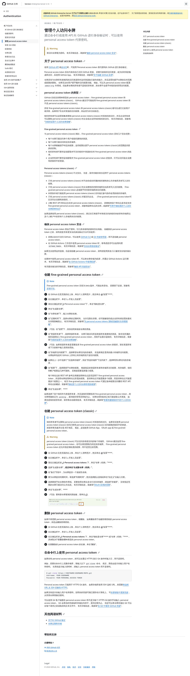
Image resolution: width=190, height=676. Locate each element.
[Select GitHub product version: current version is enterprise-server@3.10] (38, 4)
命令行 (64, 67)
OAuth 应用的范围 (102, 484)
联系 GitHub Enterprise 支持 (84, 16)
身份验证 (47, 23)
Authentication (12, 16)
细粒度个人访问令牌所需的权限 (81, 384)
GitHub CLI (86, 237)
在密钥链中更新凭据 (119, 592)
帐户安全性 (58, 23)
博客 (93, 667)
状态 (74, 667)
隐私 (69, 667)
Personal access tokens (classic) (60, 168)
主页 (6, 11)
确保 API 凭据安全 (82, 266)
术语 (63, 667)
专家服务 (86, 667)
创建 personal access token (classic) (70, 411)
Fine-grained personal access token (62, 129)
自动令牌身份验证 (91, 246)
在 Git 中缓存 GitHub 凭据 (109, 606)
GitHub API (54, 67)
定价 (79, 667)
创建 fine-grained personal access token (73, 275)
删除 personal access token (64, 513)
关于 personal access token (64, 61)
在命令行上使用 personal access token (72, 552)
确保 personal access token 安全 (101, 53)
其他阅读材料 (54, 614)
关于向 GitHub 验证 (56, 620)
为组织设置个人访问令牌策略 (57, 121)
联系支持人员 (50, 651)
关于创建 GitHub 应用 (102, 75)
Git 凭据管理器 (100, 237)
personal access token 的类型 (62, 92)
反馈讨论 (51, 288)
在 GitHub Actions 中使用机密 (82, 261)
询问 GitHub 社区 (52, 647)
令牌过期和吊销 (55, 623)
